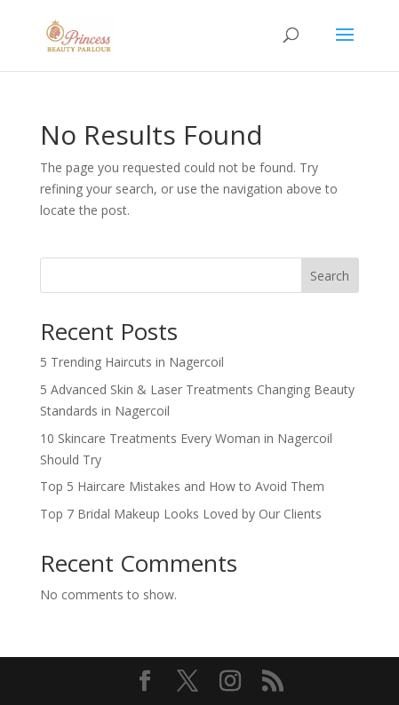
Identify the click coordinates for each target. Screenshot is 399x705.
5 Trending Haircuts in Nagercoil (132, 361)
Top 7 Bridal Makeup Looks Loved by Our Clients (181, 513)
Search (329, 275)
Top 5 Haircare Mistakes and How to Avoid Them (182, 486)
